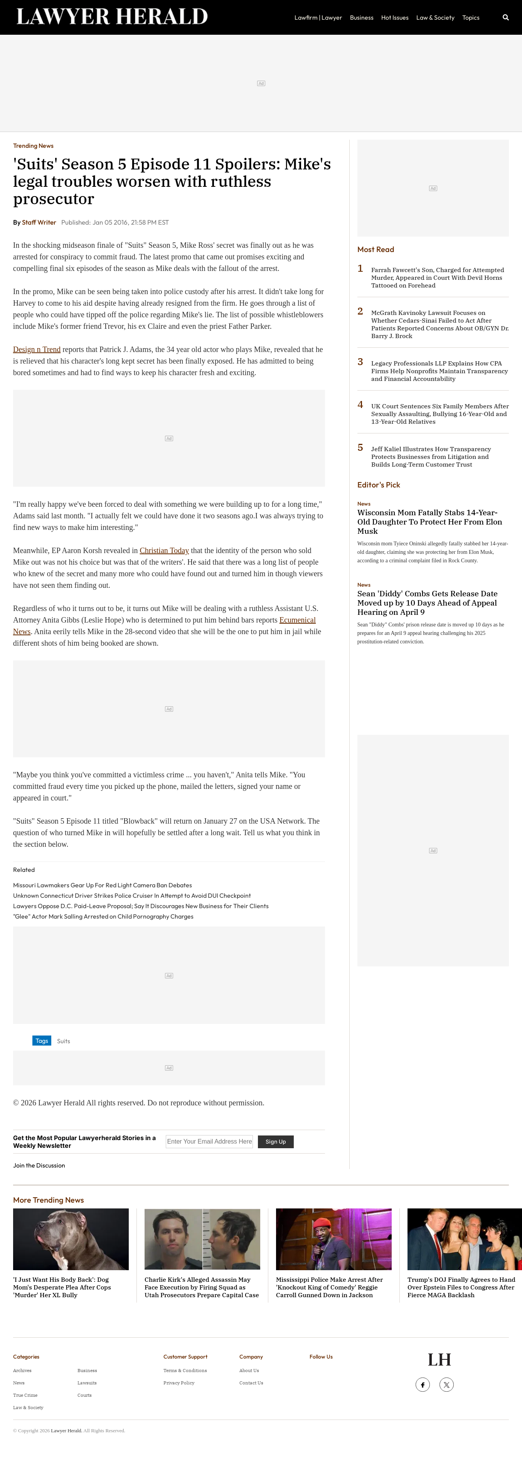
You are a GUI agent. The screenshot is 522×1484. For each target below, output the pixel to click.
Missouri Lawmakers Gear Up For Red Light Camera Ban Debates (102, 885)
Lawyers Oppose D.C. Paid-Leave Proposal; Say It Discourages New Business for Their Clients (141, 906)
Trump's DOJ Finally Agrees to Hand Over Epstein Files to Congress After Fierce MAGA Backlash (461, 1287)
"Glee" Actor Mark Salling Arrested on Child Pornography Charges (103, 916)
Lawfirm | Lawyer (318, 17)
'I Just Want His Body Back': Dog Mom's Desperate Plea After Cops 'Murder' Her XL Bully (62, 1287)
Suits (63, 1041)
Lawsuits (87, 1383)
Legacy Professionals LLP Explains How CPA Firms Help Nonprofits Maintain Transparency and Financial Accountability (439, 370)
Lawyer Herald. (67, 1430)
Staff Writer (39, 222)
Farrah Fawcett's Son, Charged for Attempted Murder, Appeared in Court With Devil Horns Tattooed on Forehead (437, 277)
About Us (249, 1370)
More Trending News (48, 1200)
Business (362, 17)
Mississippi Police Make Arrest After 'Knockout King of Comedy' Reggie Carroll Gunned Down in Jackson (329, 1287)
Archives (22, 1370)
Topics (471, 17)
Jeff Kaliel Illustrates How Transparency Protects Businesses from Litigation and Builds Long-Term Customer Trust (431, 456)
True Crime (25, 1395)
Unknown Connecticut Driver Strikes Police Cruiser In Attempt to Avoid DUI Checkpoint (132, 895)
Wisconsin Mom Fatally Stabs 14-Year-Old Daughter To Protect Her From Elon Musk (429, 521)
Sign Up (276, 1141)
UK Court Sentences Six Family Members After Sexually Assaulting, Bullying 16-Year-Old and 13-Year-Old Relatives (440, 413)
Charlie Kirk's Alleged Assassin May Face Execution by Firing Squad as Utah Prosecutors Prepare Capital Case (202, 1287)
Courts (84, 1395)
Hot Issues (395, 17)
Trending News (33, 145)
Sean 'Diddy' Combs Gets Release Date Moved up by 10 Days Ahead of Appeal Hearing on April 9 (427, 602)
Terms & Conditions (185, 1370)
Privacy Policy (178, 1383)
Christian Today (164, 550)
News (363, 503)
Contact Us (251, 1383)
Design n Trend (37, 349)
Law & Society (435, 17)
